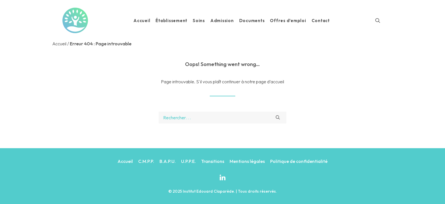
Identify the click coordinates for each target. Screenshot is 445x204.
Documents (252, 20)
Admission (222, 20)
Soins (199, 20)
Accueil (141, 20)
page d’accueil (270, 81)
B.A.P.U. (167, 161)
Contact (321, 20)
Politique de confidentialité (299, 161)
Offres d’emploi (288, 20)
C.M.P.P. (146, 161)
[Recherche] (377, 20)
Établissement (171, 20)
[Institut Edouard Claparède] (75, 20)
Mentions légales (247, 161)
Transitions (212, 161)
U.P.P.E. (188, 161)
